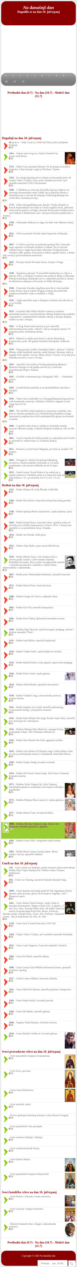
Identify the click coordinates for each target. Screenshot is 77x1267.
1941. (11, 707)
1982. (11, 840)
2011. (11, 449)
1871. (11, 585)
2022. (11, 472)
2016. (11, 460)
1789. (11, 222)
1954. (11, 773)
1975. (11, 800)
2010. (11, 1033)
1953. (11, 311)
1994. (11, 387)
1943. (11, 300)
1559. (11, 923)
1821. (11, 233)
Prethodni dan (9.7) (20, 92)
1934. (11, 684)
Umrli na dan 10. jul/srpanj (19, 863)
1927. (11, 978)
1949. (11, 762)
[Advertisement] (38, 50)
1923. (11, 662)
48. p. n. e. (14, 142)
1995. (11, 398)
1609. (11, 190)
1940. (11, 273)
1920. (11, 651)
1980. (11, 824)
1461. (11, 153)
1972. (11, 784)
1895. (11, 607)
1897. (11, 244)
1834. (11, 534)
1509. (11, 500)
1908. (11, 629)
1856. (11, 557)
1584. (11, 177)
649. (11, 880)
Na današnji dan (47, 1255)
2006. (11, 1022)
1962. (11, 326)
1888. (11, 596)
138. (11, 867)
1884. (11, 956)
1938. (11, 695)
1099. (11, 891)
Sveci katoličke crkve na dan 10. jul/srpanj (29, 1192)
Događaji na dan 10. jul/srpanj (21, 138)
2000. (11, 426)
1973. (11, 338)
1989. (11, 1011)
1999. (11, 411)
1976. (11, 349)
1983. (11, 1000)
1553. (11, 166)
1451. (11, 489)
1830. (11, 522)
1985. (11, 851)
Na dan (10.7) (43, 92)
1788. (11, 511)
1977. (11, 813)
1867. (11, 574)
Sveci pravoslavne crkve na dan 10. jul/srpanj (31, 1051)
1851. (11, 945)
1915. (11, 640)
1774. (11, 205)
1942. (11, 718)
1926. (11, 673)
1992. (11, 364)
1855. (11, 545)
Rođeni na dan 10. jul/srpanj (20, 485)
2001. (11, 438)
